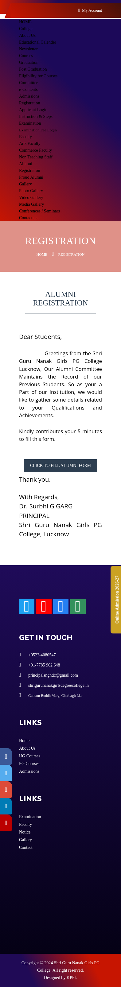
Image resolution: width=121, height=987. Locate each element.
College (26, 28)
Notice (24, 832)
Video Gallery (31, 197)
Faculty (25, 136)
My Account (90, 10)
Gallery (25, 184)
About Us (27, 35)
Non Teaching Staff (36, 157)
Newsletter (28, 49)
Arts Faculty (30, 143)
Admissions (29, 96)
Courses (26, 55)
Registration (29, 103)
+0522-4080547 (37, 654)
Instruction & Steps (36, 116)
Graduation (28, 62)
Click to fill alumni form (60, 465)
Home (42, 254)
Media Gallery (31, 204)
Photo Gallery (31, 190)
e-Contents (28, 89)
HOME (25, 22)
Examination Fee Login (38, 130)
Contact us (28, 218)
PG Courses (29, 763)
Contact (26, 847)
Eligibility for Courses (38, 76)
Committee (28, 82)
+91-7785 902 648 (39, 664)
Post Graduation (33, 69)
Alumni (25, 163)
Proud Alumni (31, 177)
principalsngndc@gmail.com (48, 675)
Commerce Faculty (35, 150)
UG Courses (29, 756)
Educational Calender (37, 42)
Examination (30, 123)
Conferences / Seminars (39, 211)
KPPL (72, 977)
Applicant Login (33, 109)
